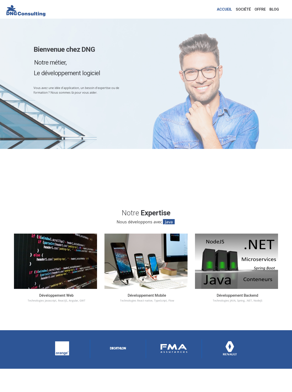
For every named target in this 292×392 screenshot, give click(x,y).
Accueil (224, 9)
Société (243, 9)
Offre (260, 9)
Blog (274, 9)
